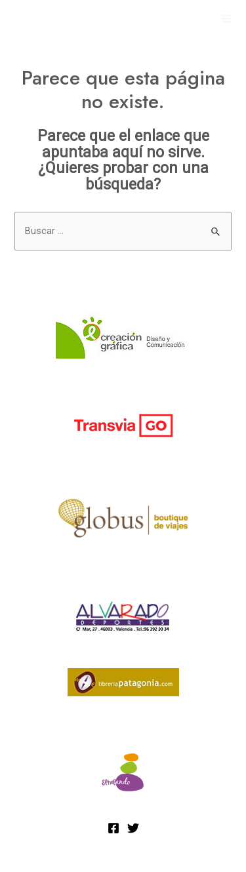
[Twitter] (133, 828)
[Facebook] (113, 828)
